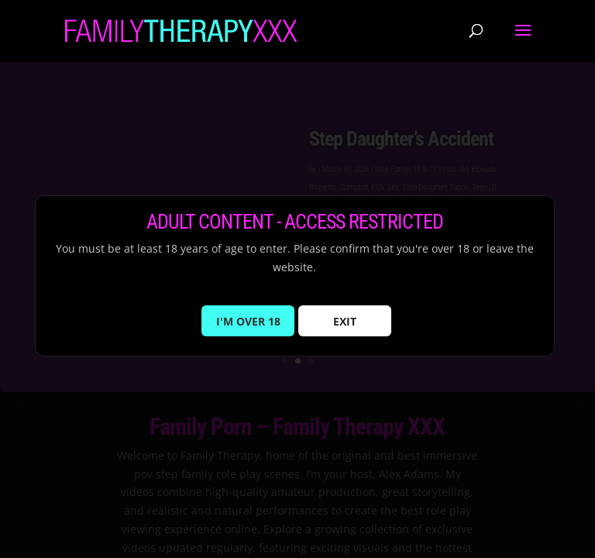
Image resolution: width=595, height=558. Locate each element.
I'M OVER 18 (248, 329)
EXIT (344, 329)
